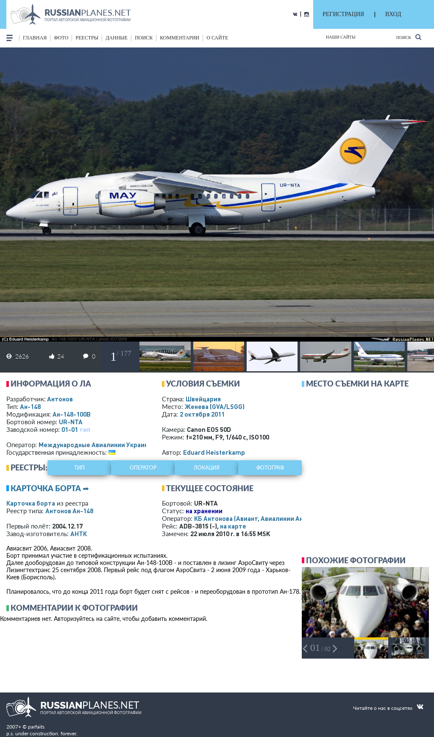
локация (207, 467)
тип (84, 429)
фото (61, 38)
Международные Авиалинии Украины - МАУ (105, 444)
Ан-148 (30, 406)
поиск (144, 38)
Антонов (60, 399)
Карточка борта (30, 503)
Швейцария (203, 399)
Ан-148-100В (72, 414)
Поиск (408, 37)
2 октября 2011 (202, 414)
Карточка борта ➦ (50, 488)
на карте (233, 526)
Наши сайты (341, 37)
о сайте (217, 38)
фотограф (270, 467)
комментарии (179, 38)
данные (117, 38)
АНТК (78, 533)
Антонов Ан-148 (69, 511)
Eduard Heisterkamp (214, 452)
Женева (215, 406)
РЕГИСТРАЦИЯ (343, 14)
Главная (35, 38)
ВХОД (393, 14)
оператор (143, 467)
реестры (86, 38)
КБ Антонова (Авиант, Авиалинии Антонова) (260, 518)
